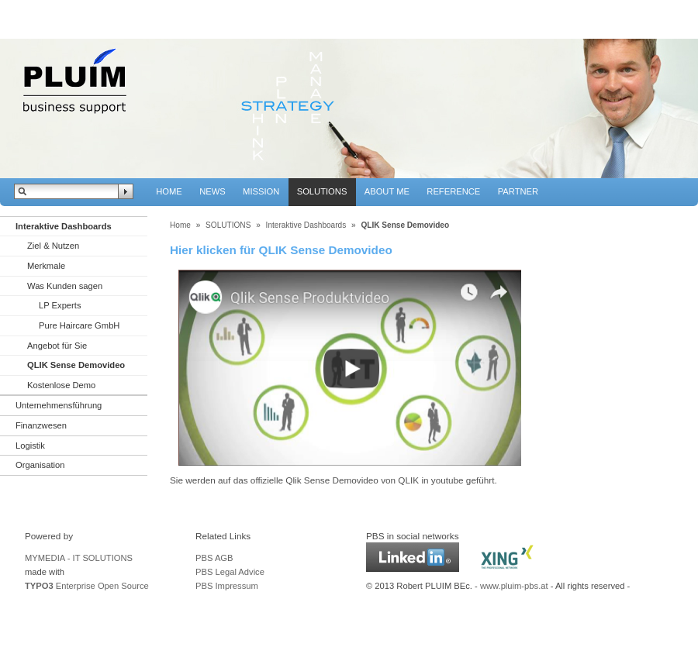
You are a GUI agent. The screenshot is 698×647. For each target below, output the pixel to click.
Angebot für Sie (57, 345)
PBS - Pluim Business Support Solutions (74, 82)
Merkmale (46, 265)
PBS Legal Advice (229, 571)
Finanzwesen (41, 425)
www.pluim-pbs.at (514, 585)
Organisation (40, 465)
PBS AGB (214, 558)
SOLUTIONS (322, 191)
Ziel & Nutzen (53, 245)
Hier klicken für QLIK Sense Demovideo (281, 249)
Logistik (30, 445)
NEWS (212, 191)
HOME (169, 191)
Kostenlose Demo (61, 385)
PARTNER (518, 191)
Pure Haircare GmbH (79, 325)
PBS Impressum (226, 585)
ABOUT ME (387, 191)
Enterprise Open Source (87, 585)
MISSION (261, 191)
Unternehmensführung (59, 405)
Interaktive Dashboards (64, 226)
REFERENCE (453, 191)
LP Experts (60, 305)
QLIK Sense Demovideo (76, 365)
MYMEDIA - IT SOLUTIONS (79, 558)
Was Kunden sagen (64, 286)
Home (180, 225)
